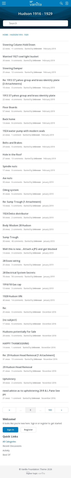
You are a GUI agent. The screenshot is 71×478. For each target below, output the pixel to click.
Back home (9, 119)
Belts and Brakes (12, 142)
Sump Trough (10, 237)
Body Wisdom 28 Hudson (17, 225)
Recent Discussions (12, 446)
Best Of (6, 454)
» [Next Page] (61, 409)
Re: (4, 308)
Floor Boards (10, 107)
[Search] (61, 3)
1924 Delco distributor (16, 213)
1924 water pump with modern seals (24, 131)
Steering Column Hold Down (19, 44)
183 (50, 409)
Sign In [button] (10, 429)
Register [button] (28, 429)
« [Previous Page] (9, 409)
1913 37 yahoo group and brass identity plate (29, 95)
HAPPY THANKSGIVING (16, 343)
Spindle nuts (10, 166)
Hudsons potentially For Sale (19, 331)
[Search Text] (37, 23)
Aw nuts (7, 178)
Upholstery (9, 379)
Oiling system (11, 190)
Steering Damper (13, 68)
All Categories (9, 441)
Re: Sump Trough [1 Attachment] (22, 201)
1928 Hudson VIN (12, 296)
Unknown (38, 48)
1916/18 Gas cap (12, 284)
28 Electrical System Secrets (19, 272)
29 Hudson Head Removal (17, 367)
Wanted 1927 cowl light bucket (21, 56)
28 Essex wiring (11, 260)
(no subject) (10, 320)
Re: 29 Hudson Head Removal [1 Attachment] (29, 355)
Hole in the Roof (12, 154)
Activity (6, 450)
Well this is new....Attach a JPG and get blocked (30, 249)
